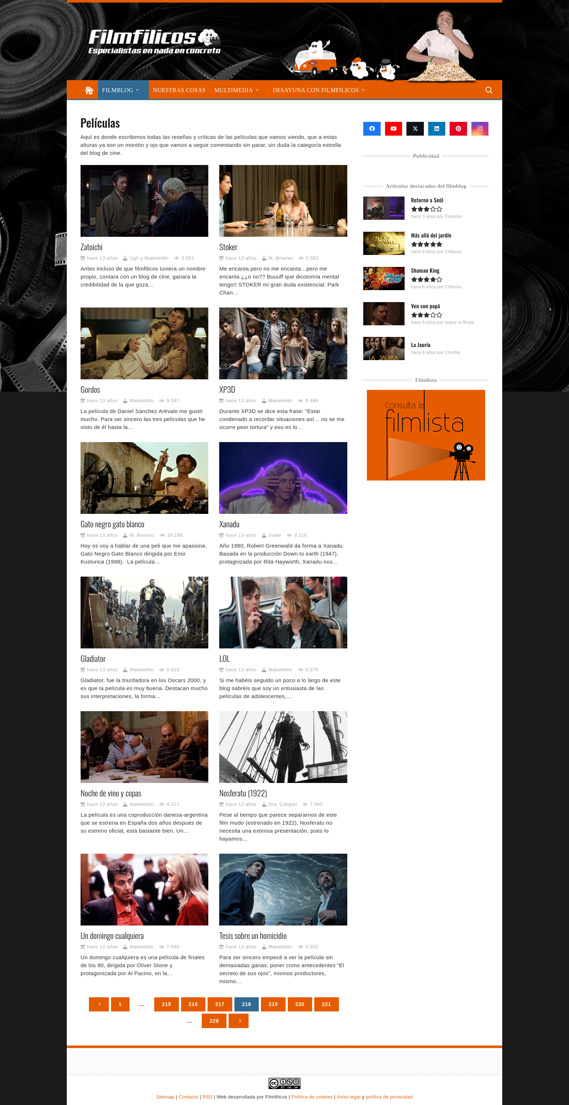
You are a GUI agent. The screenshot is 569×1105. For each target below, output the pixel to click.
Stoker (228, 246)
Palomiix (453, 216)
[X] (415, 129)
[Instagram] (480, 129)
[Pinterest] (458, 129)
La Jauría (420, 345)
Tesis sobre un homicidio (252, 935)
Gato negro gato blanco (112, 524)
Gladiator (93, 658)
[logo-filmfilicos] (155, 41)
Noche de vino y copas (111, 793)
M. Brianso (280, 258)
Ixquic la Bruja (459, 322)
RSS (207, 1097)
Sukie (274, 535)
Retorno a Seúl (427, 200)
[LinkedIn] (437, 129)
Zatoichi (91, 246)
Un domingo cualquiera (112, 935)
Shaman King (425, 270)
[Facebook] (372, 129)
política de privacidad (389, 1097)
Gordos (90, 389)
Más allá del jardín (431, 235)
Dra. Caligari (282, 804)
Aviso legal (349, 1097)
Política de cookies (312, 1097)
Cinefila (452, 352)
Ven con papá (425, 305)
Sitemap (165, 1097)
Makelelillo (141, 400)
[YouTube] (393, 129)
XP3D (227, 389)
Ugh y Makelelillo (149, 258)
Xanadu (229, 524)
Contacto (188, 1097)
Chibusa (453, 251)
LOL (224, 658)
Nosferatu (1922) (243, 793)
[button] (137, 90)
